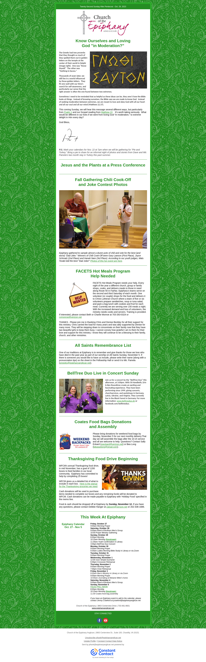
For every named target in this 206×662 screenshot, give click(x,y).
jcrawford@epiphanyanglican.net (127, 600)
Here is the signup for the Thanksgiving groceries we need (78, 485)
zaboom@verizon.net (116, 507)
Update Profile (90, 641)
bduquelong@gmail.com (105, 447)
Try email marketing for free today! (103, 657)
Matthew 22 (106, 112)
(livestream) (111, 539)
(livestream (111, 591)
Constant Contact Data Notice (109, 641)
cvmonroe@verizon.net (70, 317)
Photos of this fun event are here (106, 261)
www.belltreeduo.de (126, 401)
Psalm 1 (68, 112)
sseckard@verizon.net (112, 444)
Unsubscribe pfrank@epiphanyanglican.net (103, 638)
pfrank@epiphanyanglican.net (101, 644)
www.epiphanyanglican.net (103, 608)
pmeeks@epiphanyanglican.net (75, 363)
